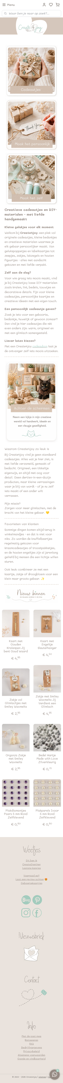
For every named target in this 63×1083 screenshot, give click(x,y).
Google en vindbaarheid (31, 1058)
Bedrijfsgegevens (31, 1047)
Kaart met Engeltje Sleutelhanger (47, 644)
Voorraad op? (31, 875)
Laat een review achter (30, 879)
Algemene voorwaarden (31, 1055)
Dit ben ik (31, 860)
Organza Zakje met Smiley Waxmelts (16, 758)
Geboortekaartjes (31, 883)
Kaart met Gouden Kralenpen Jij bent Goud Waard (16, 646)
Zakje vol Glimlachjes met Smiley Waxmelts (16, 703)
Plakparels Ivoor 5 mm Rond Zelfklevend (47, 814)
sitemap (42, 1077)
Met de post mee (31, 1036)
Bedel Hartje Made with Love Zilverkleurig (47, 758)
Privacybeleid (31, 1051)
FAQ (31, 1043)
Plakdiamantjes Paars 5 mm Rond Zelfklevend (15, 814)
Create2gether (31, 864)
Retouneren (31, 1040)
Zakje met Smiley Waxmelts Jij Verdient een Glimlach (47, 701)
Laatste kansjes (31, 868)
